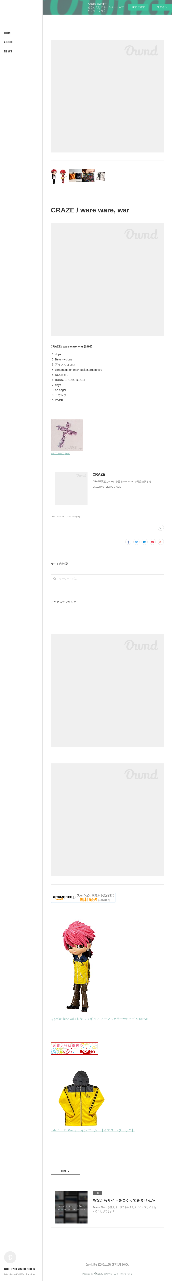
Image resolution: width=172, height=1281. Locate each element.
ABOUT (9, 42)
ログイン (162, 7)
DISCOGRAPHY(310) (60, 517)
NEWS (8, 51)
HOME (8, 33)
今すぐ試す (138, 7)
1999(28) (76, 517)
